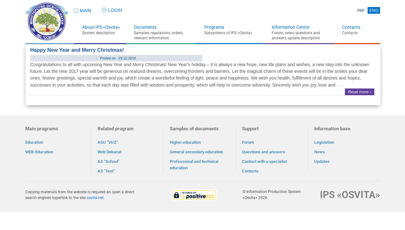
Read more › (359, 91)
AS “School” (108, 161)
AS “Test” (106, 171)
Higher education (185, 142)
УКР (361, 10)
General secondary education (196, 152)
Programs (214, 27)
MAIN (85, 10)
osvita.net (95, 197)
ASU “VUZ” (107, 142)
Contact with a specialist (264, 161)
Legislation (324, 142)
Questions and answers (263, 152)
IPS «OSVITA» (350, 194)
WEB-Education (39, 152)
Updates (322, 161)
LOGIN (112, 10)
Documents (145, 27)
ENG (373, 10)
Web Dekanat (109, 152)
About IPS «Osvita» (101, 27)
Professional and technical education (194, 164)
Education (34, 142)
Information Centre (290, 27)
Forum (248, 142)
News (319, 152)
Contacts (351, 27)
